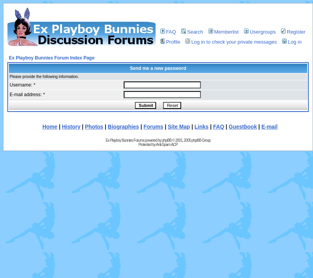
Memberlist (224, 32)
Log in (291, 42)
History (71, 127)
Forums (153, 127)
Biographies (123, 127)
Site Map (179, 127)
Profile (170, 42)
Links (202, 127)
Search (192, 32)
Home (49, 127)
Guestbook (243, 127)
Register (293, 32)
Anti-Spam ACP (166, 144)
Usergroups (260, 32)
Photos (94, 127)
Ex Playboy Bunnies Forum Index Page (51, 58)
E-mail (269, 127)
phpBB (167, 140)
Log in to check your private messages (231, 42)
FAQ (168, 32)
